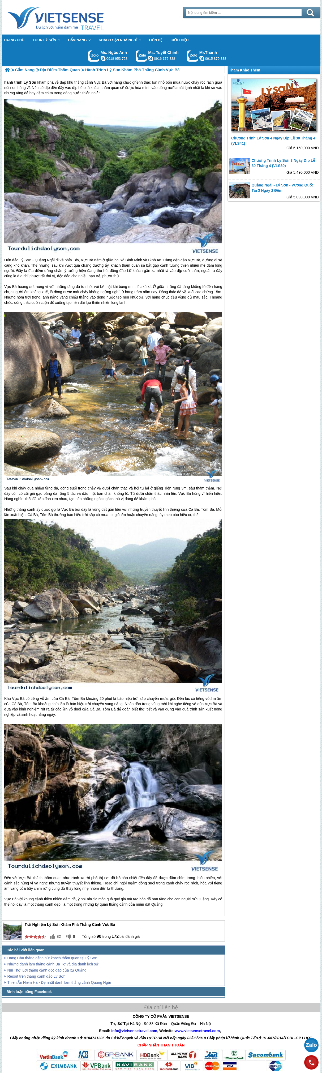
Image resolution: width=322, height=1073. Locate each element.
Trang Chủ (69, 17)
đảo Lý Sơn (21, 260)
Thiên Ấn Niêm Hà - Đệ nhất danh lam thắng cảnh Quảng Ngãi (59, 982)
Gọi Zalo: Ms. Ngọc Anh (94, 56)
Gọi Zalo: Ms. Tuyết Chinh (141, 56)
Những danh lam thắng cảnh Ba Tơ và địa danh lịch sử (52, 964)
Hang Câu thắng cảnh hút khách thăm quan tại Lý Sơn (52, 958)
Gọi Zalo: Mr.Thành (193, 56)
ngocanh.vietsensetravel (103, 58)
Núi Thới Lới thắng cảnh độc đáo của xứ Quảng (47, 970)
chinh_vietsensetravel (150, 58)
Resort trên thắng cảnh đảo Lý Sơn (36, 976)
